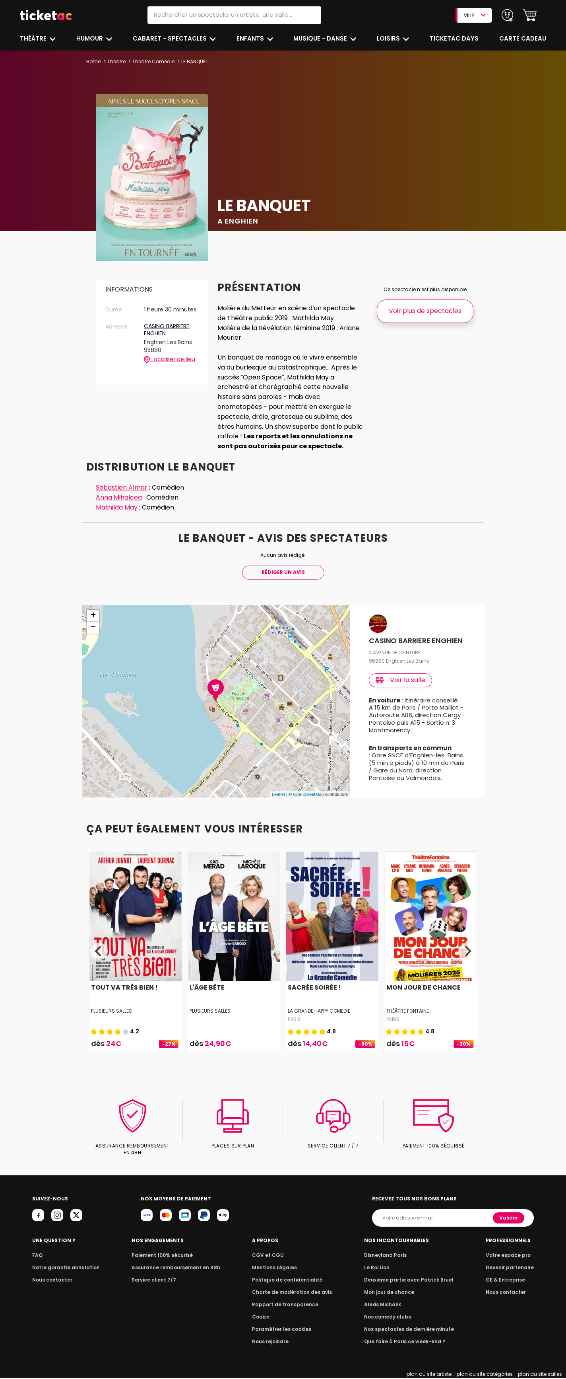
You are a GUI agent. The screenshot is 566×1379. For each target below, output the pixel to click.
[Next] (467, 958)
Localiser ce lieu (169, 360)
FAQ (37, 1256)
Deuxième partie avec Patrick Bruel (408, 1280)
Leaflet (278, 801)
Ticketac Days (455, 38)
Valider (509, 1218)
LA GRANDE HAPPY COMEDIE (320, 1018)
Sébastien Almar (122, 487)
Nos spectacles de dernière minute (408, 1329)
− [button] (93, 628)
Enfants (250, 38)
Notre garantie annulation (63, 1268)
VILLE (474, 15)
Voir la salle (401, 680)
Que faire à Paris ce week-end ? (404, 1342)
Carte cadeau (523, 38)
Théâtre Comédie (153, 61)
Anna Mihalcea (119, 497)
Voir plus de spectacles (425, 310)
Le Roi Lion (378, 1268)
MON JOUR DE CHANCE (422, 995)
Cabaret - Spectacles (171, 38)
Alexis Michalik (384, 1305)
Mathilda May (117, 507)
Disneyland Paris (386, 1256)
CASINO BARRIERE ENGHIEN (167, 330)
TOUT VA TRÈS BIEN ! (123, 995)
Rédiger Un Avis (283, 572)
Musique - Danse (322, 38)
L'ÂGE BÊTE (206, 995)
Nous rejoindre (272, 1342)
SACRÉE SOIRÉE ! (313, 995)
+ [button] (93, 616)
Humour (91, 38)
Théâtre (33, 38)
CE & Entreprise (506, 1280)
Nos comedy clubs (388, 1317)
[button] (530, 15)
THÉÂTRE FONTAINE (407, 1018)
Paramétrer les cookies (282, 1329)
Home (93, 61)
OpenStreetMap (308, 801)
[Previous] (99, 958)
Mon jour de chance (390, 1293)
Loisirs (390, 38)
